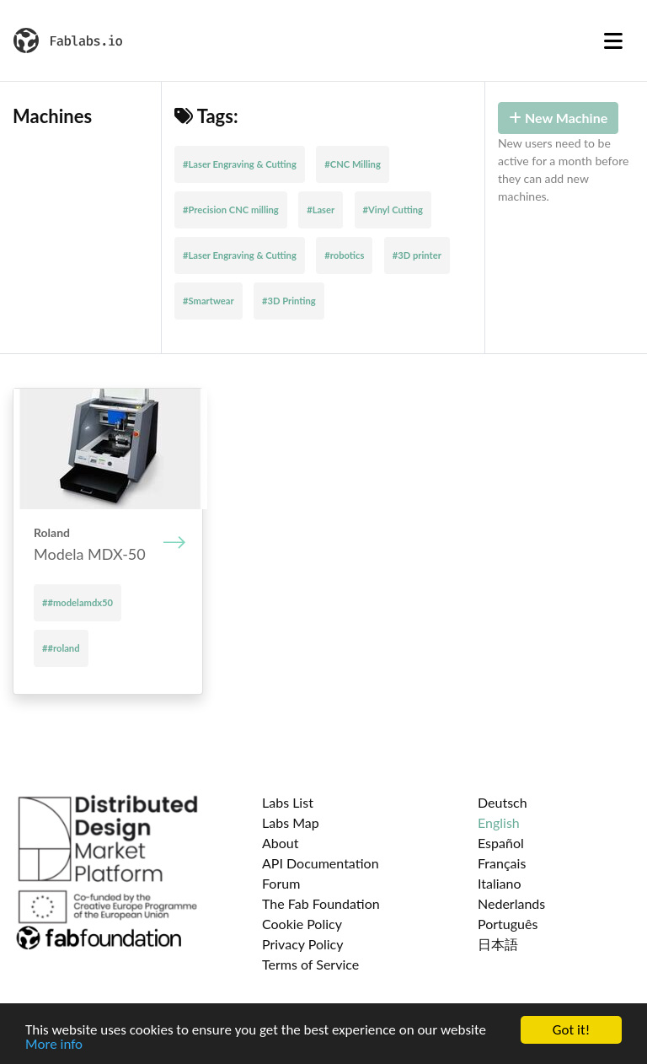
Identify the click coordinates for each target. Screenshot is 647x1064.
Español (501, 843)
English (499, 822)
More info (54, 1045)
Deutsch (502, 802)
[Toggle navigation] (613, 40)
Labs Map (290, 822)
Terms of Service (310, 964)
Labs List (287, 802)
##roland (61, 647)
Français (502, 863)
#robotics (344, 255)
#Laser (320, 209)
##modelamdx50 (77, 602)
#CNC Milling (352, 164)
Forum (281, 883)
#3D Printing (289, 300)
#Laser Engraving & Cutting (240, 164)
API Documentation (320, 863)
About (280, 843)
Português (507, 924)
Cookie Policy (302, 924)
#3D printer (417, 255)
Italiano (499, 883)
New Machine (558, 118)
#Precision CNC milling (231, 209)
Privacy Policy (303, 944)
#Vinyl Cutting (393, 209)
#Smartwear (208, 300)
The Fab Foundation (321, 903)
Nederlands (511, 903)
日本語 (498, 944)
